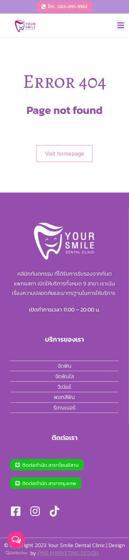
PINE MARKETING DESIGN (68, 553)
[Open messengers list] (16, 540)
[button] (120, 25)
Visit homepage (64, 153)
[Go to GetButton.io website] (16, 553)
